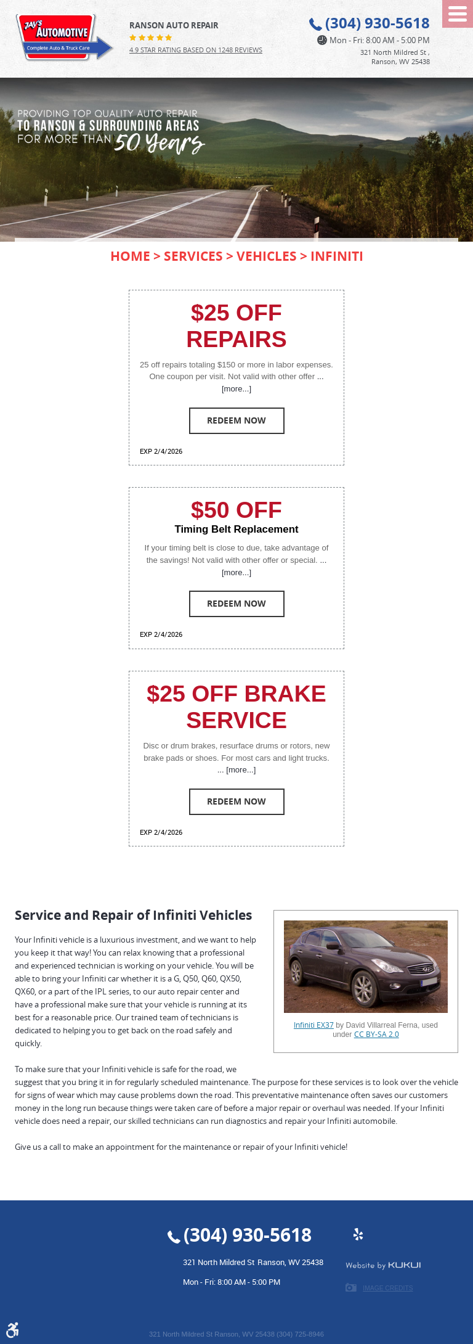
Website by (383, 1265)
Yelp (358, 1240)
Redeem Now (236, 420)
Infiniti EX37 (314, 1025)
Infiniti (336, 255)
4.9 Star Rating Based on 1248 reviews (195, 49)
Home (130, 255)
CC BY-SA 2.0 (376, 1034)
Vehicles (266, 255)
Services (193, 255)
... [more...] (236, 769)
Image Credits (388, 1288)
